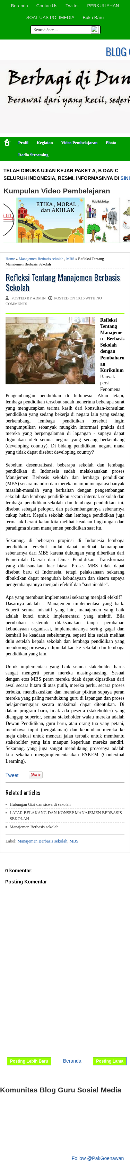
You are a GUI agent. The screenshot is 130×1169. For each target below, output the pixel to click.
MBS (70, 258)
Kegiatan (45, 142)
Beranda (19, 5)
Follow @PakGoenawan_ (99, 1158)
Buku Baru (93, 17)
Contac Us (47, 5)
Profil (23, 142)
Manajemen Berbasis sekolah (41, 258)
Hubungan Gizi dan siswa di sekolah (40, 804)
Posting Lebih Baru (29, 1061)
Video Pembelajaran (79, 142)
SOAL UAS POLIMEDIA (50, 17)
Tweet (12, 775)
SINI (125, 178)
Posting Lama (109, 1061)
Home (10, 258)
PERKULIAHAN (103, 5)
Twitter (72, 5)
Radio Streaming (33, 154)
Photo (111, 142)
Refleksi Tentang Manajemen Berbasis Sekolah (63, 282)
